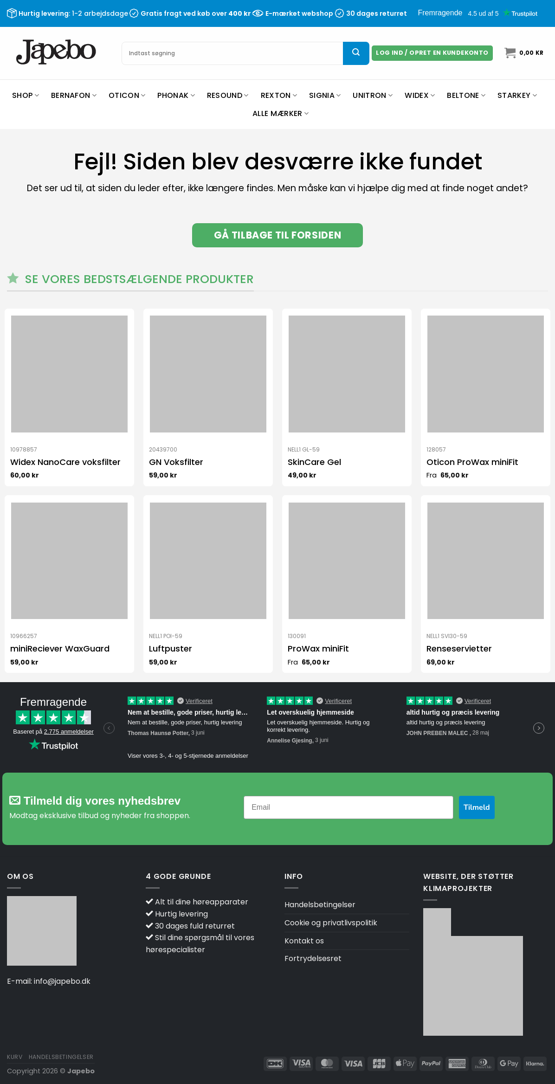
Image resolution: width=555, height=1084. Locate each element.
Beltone (466, 95)
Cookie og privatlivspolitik (330, 922)
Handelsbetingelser (319, 904)
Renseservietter (459, 648)
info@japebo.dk (62, 981)
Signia (325, 95)
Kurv (14, 1057)
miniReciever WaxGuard (60, 648)
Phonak (175, 95)
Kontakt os (304, 941)
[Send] (356, 53)
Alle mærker (280, 113)
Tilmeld (477, 807)
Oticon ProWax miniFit (472, 462)
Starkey (517, 95)
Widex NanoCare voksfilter (65, 462)
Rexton (279, 95)
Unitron (373, 95)
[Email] (348, 807)
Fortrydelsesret (313, 958)
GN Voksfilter (176, 462)
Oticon (127, 95)
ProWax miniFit (318, 648)
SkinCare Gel (314, 462)
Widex (420, 95)
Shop (25, 95)
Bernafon (74, 95)
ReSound (228, 95)
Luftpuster (170, 648)
